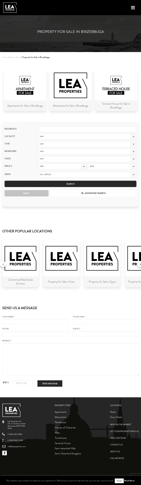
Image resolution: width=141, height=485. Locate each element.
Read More (129, 480)
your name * (35, 320)
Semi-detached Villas (65, 448)
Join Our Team (118, 438)
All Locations (15, 57)
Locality (10, 136)
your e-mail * (106, 320)
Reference (11, 129)
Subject (106, 332)
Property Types (63, 405)
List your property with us (124, 431)
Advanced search (93, 193)
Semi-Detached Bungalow (68, 453)
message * (70, 358)
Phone (35, 332)
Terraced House (62, 443)
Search (70, 183)
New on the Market (120, 424)
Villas (57, 432)
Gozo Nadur (116, 417)
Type (7, 144)
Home (5, 57)
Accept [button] (119, 480)
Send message (50, 383)
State (8, 158)
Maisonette (60, 417)
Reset (26, 193)
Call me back (117, 458)
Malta (113, 412)
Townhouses (61, 438)
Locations (116, 405)
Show (8, 174)
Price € (8, 166)
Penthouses (60, 422)
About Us (115, 451)
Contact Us (116, 444)
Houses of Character (65, 427)
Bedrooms (10, 151)
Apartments (61, 412)
